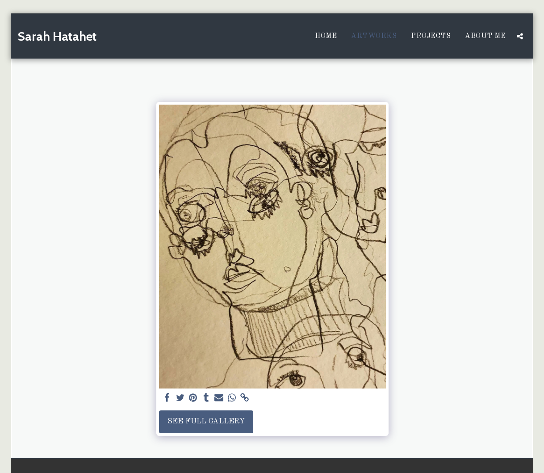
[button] (520, 36)
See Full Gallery (206, 421)
